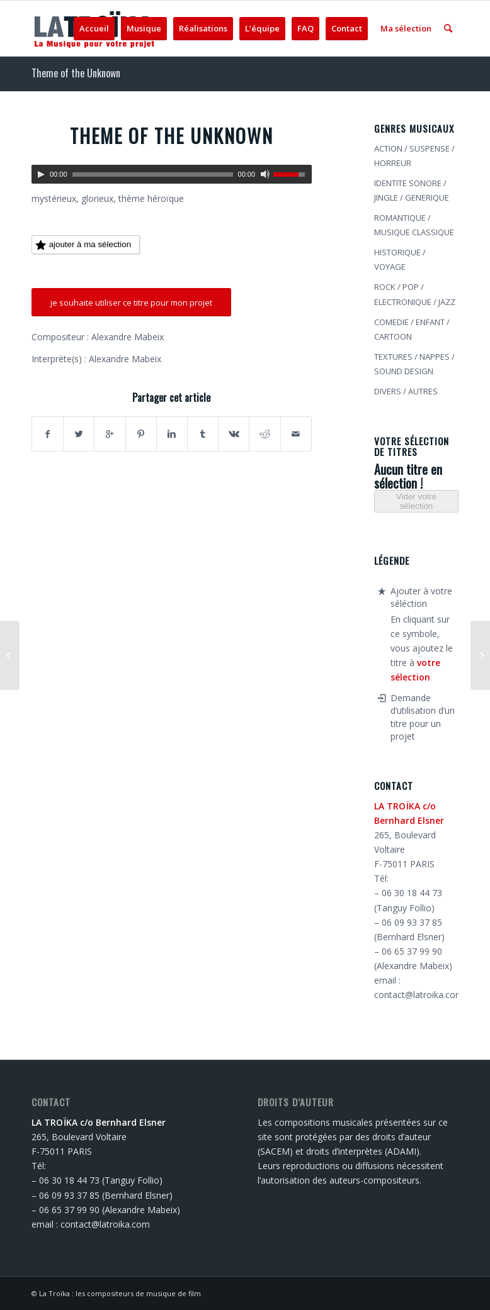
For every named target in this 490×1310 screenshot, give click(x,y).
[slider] (152, 174)
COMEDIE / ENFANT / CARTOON (412, 329)
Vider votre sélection (416, 501)
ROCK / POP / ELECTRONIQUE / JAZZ (414, 294)
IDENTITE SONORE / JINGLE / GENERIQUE (411, 190)
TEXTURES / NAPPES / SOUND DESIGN (414, 364)
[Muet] (265, 174)
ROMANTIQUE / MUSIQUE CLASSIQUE (414, 225)
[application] (171, 174)
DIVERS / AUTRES (406, 391)
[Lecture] (41, 174)
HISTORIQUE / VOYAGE (400, 259)
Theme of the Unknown (75, 72)
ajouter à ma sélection (83, 245)
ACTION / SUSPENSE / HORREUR (414, 156)
